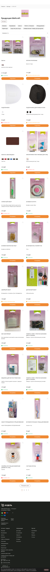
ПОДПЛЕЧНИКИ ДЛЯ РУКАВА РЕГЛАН (35, 107)
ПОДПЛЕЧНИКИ (5, 107)
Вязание (3, 530)
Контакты (18, 541)
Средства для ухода (5, 553)
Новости (18, 535)
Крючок (3, 60)
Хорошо (46, 569)
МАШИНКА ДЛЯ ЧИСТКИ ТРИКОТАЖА (11, 378)
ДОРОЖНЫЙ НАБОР (31, 289)
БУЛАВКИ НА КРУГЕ (31, 201)
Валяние (3, 537)
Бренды (8, 6)
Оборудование (4, 543)
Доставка (18, 530)
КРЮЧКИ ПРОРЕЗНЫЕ (31, 60)
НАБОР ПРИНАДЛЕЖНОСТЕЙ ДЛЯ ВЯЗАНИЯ (12, 422)
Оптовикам (19, 537)
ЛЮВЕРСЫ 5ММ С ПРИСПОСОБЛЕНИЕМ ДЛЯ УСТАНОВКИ (36, 378)
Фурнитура (3, 547)
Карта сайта (12, 519)
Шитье (2, 535)
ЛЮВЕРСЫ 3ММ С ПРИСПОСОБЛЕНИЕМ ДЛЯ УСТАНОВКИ (36, 334)
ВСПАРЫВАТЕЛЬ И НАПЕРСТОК (34, 245)
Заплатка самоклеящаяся (7, 154)
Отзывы (18, 539)
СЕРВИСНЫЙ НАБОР (6, 201)
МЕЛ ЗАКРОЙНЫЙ (5, 334)
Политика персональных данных (4, 519)
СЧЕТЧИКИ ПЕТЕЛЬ (31, 466)
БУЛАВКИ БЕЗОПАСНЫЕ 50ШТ (9, 245)
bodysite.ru (3, 524)
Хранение (3, 545)
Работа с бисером (5, 539)
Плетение (3, 541)
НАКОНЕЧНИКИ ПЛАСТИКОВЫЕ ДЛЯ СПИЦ (37, 154)
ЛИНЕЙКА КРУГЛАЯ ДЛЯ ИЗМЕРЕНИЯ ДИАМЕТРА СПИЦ (10, 466)
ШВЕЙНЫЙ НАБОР (6, 289)
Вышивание (4, 532)
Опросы (33, 535)
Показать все (25, 485)
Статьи (33, 537)
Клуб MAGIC (34, 530)
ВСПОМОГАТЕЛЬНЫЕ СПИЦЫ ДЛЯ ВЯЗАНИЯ (37, 422)
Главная (3, 6)
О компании (19, 532)
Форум (33, 532)
